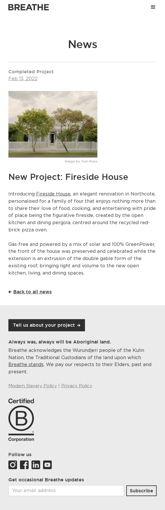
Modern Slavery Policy (32, 386)
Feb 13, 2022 (23, 78)
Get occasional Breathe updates (46, 479)
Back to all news (32, 291)
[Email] (66, 490)
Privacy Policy (76, 386)
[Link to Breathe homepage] (28, 7)
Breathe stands (26, 364)
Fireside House (53, 194)
